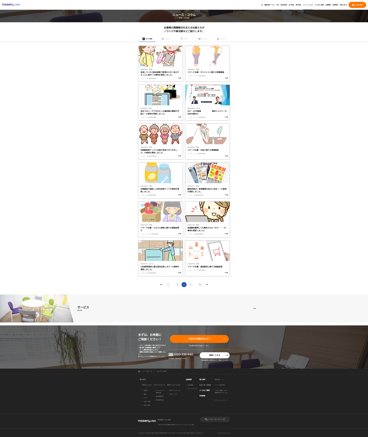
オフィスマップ (192, 389)
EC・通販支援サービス (268, 5)
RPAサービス (173, 394)
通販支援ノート (219, 380)
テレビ (146, 398)
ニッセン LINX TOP (145, 371)
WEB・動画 (147, 401)
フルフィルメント (159, 385)
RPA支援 (291, 5)
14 (200, 284)
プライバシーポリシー (221, 400)
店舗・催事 (147, 405)
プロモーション (146, 385)
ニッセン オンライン (216, 419)
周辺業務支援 (160, 400)
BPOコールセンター (175, 390)
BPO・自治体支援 (281, 5)
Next (206, 284)
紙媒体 (146, 390)
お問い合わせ (343, 5)
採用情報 (335, 5)
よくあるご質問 (319, 5)
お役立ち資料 (357, 5)
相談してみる (214, 355)
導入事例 (298, 5)
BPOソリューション (174, 385)
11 (190, 284)
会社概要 (190, 385)
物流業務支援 (160, 396)
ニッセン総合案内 (220, 385)
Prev (161, 284)
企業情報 (328, 5)
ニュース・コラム (308, 5)
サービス (143, 379)
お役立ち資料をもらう (199, 339)
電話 (145, 394)
